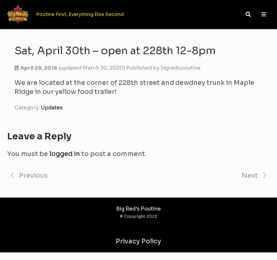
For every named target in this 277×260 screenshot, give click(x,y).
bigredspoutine (181, 68)
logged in (64, 154)
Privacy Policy (138, 241)
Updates (52, 107)
